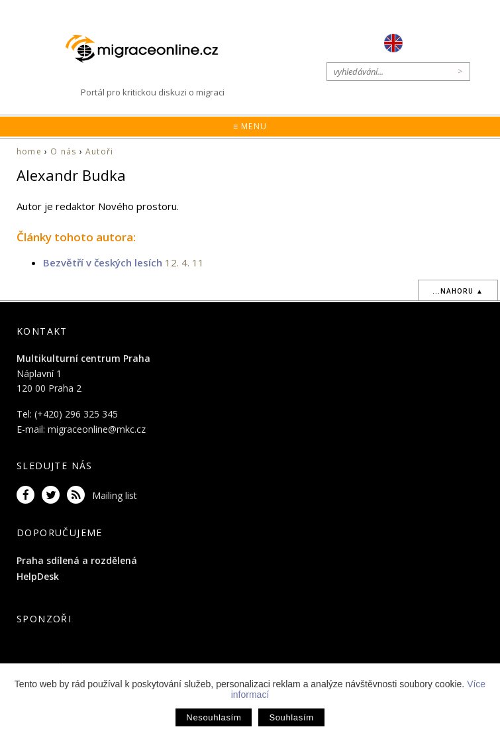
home (29, 151)
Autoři (99, 151)
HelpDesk (38, 576)
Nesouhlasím (213, 717)
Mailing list (114, 495)
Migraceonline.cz (148, 48)
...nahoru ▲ (457, 291)
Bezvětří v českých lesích (102, 262)
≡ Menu (250, 126)
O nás (63, 151)
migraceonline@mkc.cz (97, 429)
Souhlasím (291, 717)
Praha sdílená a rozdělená (77, 560)
